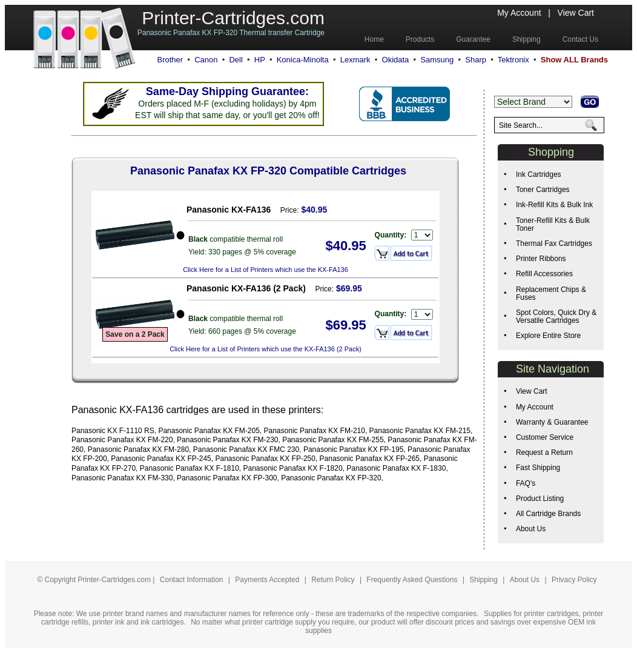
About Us (531, 529)
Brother (170, 59)
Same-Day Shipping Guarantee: (227, 91)
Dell (235, 59)
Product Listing (540, 498)
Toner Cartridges (543, 189)
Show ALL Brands (574, 59)
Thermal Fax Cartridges (554, 243)
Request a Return (544, 452)
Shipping (483, 579)
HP (259, 59)
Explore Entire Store (548, 335)
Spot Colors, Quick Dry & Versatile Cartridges (556, 316)
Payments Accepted (268, 579)
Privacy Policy (574, 579)
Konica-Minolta (303, 59)
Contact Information (191, 579)
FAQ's (525, 483)
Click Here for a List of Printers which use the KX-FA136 (265, 269)
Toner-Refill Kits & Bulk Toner (553, 224)
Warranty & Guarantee (552, 422)
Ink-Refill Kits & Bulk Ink (554, 205)
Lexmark (355, 59)
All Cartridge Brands (548, 513)
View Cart (576, 13)
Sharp (475, 59)
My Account (519, 13)
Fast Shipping (538, 467)
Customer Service (544, 437)
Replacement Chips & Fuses (551, 293)
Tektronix (513, 59)
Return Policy (334, 579)
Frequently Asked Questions (412, 579)
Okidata (395, 59)
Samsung (437, 59)
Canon (205, 59)
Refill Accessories (544, 274)
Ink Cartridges (538, 174)
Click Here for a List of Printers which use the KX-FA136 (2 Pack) (265, 349)
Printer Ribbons (541, 258)
